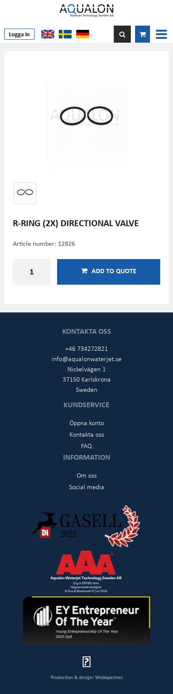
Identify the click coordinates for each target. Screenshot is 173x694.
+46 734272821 (86, 348)
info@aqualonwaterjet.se (86, 358)
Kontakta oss (86, 434)
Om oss (87, 475)
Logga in (19, 34)
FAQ (86, 445)
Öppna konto (86, 422)
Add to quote (108, 270)
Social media (86, 486)
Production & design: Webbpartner (87, 677)
